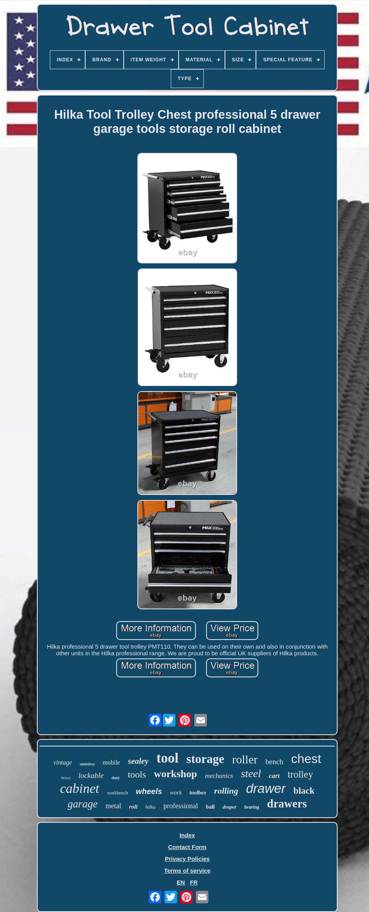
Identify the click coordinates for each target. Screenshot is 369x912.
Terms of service (187, 870)
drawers (287, 803)
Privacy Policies (187, 858)
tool (167, 758)
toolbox (198, 793)
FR (194, 882)
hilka (150, 807)
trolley (300, 774)
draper (229, 807)
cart (274, 776)
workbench (117, 793)
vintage (62, 762)
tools (137, 774)
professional (180, 806)
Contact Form (187, 847)
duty (115, 777)
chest (306, 759)
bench (274, 762)
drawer (266, 788)
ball (210, 807)
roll (133, 807)
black (304, 791)
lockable (91, 775)
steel (251, 773)
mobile (111, 762)
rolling (226, 791)
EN (181, 882)
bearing (251, 807)
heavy (65, 778)
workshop (175, 774)
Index (187, 835)
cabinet (79, 788)
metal (113, 806)
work (176, 792)
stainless (87, 763)
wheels (149, 791)
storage (205, 759)
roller (245, 759)
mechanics (219, 776)
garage (83, 804)
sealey (138, 761)
